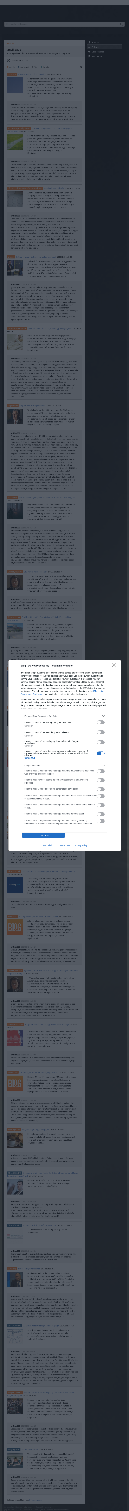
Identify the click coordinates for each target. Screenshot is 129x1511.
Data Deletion (48, 845)
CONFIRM (43, 835)
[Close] (115, 666)
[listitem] (65, 716)
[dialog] (64, 755)
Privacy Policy (81, 845)
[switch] (101, 722)
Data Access (64, 845)
